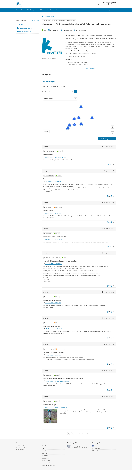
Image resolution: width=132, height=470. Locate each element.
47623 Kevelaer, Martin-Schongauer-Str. (56, 407)
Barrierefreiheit (45, 458)
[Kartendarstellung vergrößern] (112, 127)
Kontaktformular (46, 451)
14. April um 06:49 (109, 396)
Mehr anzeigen (90, 68)
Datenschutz (45, 455)
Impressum (44, 453)
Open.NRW (84, 447)
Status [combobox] (44, 86)
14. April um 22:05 (109, 253)
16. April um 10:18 (109, 202)
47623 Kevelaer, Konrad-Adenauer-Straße (57, 381)
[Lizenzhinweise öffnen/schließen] (112, 133)
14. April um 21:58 (109, 292)
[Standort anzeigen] (112, 123)
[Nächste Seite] (85, 433)
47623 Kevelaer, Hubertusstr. (53, 263)
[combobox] (58, 98)
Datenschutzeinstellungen (48, 465)
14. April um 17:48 (109, 318)
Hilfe (43, 448)
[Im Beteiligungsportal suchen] (108, 10)
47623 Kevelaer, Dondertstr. (53, 181)
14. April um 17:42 (109, 344)
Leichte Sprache (46, 460)
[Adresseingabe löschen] (75, 98)
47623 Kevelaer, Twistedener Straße (55, 157)
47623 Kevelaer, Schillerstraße (53, 329)
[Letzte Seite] (88, 433)
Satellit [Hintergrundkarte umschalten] (46, 131)
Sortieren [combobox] (63, 86)
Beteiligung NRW (109, 3)
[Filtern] (59, 91)
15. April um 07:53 (109, 228)
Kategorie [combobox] (53, 86)
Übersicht (35, 20)
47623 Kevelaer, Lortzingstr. (53, 303)
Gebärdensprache (46, 463)
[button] (79, 74)
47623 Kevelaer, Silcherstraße (53, 355)
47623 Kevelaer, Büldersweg (53, 213)
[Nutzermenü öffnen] (113, 10)
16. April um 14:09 (109, 171)
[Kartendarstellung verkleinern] (112, 130)
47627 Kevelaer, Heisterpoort (53, 239)
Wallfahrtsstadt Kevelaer (22, 446)
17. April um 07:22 (109, 146)
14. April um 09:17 (109, 370)
